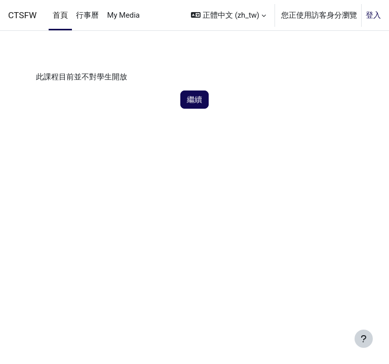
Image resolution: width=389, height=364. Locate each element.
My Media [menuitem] (123, 15)
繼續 (194, 99)
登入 (373, 15)
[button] (228, 15)
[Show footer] (364, 339)
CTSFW (22, 15)
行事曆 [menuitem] (87, 15)
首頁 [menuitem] (60, 15)
